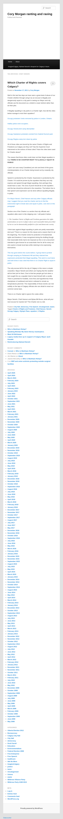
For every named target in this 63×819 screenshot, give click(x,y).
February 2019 (12, 474)
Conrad (10, 351)
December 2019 (13, 448)
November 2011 (13, 670)
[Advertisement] (31, 41)
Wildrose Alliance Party (16, 779)
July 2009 (11, 698)
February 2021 (12, 414)
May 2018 (11, 497)
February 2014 (12, 603)
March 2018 (11, 502)
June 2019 (11, 463)
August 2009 (12, 696)
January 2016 (12, 554)
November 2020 (13, 422)
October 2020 (12, 425)
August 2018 (12, 489)
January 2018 (12, 507)
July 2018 (11, 492)
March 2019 (11, 471)
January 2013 (12, 634)
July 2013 (11, 618)
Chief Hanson (41, 309)
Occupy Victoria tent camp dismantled (20, 129)
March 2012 (11, 659)
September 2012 (13, 644)
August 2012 (12, 646)
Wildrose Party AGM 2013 (17, 782)
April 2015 (11, 572)
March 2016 (11, 548)
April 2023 (11, 386)
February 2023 (12, 388)
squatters (33, 311)
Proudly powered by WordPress (31, 808)
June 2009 (11, 701)
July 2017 (11, 523)
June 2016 (11, 543)
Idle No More (12, 761)
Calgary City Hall (13, 736)
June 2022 (11, 393)
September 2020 (13, 427)
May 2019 (11, 466)
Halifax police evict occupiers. (17, 124)
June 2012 (11, 652)
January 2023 (12, 391)
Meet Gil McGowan (14, 334)
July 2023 (11, 383)
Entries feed (12, 794)
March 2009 (11, 708)
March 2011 (11, 675)
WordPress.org (13, 799)
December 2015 (13, 556)
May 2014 (11, 595)
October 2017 (12, 515)
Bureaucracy (12, 733)
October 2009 (12, 690)
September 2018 (13, 486)
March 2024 (11, 378)
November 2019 (13, 450)
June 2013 (11, 621)
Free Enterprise (13, 754)
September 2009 (13, 693)
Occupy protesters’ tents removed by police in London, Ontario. (29, 118)
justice (10, 767)
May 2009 (11, 703)
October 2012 (12, 641)
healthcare (11, 759)
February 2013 (12, 631)
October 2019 (12, 453)
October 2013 (12, 610)
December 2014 (13, 579)
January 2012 (12, 665)
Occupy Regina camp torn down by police (22, 139)
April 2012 (11, 657)
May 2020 (11, 437)
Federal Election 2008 (15, 751)
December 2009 (13, 688)
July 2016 (11, 541)
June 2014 (11, 592)
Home (10, 62)
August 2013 (12, 616)
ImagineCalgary (13, 764)
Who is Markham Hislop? (17, 329)
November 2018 (13, 481)
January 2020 (12, 445)
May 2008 (11, 721)
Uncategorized (44, 307)
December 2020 (13, 419)
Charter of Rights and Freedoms (24, 309)
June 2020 (11, 435)
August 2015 (12, 564)
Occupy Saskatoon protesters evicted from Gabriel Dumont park (30, 134)
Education (11, 746)
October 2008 (12, 714)
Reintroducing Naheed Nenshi (18, 342)
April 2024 (11, 375)
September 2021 (13, 401)
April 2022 (11, 396)
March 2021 (11, 412)
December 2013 (13, 608)
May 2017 (11, 528)
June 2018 (11, 494)
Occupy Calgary (13, 311)
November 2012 (13, 639)
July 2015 (11, 566)
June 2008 (11, 719)
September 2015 (13, 561)
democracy (24, 307)
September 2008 (13, 716)
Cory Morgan (34, 90)
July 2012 (11, 649)
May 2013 (11, 623)
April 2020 (11, 440)
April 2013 (11, 626)
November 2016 (13, 533)
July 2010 (11, 680)
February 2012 (12, 662)
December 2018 (13, 479)
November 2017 (13, 512)
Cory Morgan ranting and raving (29, 14)
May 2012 (11, 654)
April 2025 (11, 373)
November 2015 (13, 559)
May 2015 (11, 569)
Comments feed (13, 796)
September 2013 (13, 613)
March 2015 (11, 574)
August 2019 (12, 458)
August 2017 (12, 520)
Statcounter (7, 818)
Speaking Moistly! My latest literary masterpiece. (25, 332)
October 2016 (12, 536)
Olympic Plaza (24, 311)
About (17, 62)
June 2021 (11, 404)
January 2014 (12, 605)
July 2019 (11, 461)
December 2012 (13, 636)
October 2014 (12, 585)
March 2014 (11, 600)
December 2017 (13, 510)
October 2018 (12, 484)
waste (52, 307)
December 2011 (13, 667)
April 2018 (11, 499)
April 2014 (11, 597)
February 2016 (12, 551)
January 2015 (12, 577)
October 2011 (12, 672)
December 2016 (13, 530)
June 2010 (11, 683)
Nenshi (48, 309)
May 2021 (11, 406)
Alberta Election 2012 (15, 730)
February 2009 (12, 711)
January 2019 (12, 476)
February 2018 (12, 504)
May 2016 (11, 546)
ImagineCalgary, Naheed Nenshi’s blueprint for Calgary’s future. (29, 66)
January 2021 (12, 417)
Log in (9, 791)
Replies (41, 311)
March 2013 (11, 628)
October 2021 (12, 399)
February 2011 (12, 678)
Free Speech (33, 307)
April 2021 (11, 409)
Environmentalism (14, 748)
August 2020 (12, 430)
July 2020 (11, 432)
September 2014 (13, 587)
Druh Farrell (12, 743)
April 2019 (11, 468)
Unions (10, 774)
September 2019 (13, 455)
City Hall (17, 307)
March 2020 (11, 442)
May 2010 (11, 685)
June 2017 (11, 525)
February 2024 (12, 381)
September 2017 (13, 517)
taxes (9, 769)
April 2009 (11, 706)
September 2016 (13, 538)
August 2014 (12, 590)
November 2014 (13, 582)
